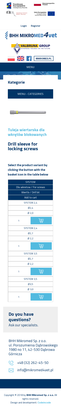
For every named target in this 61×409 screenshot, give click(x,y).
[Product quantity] (20, 220)
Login (24, 26)
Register (35, 26)
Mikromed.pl (44, 58)
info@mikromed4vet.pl (35, 370)
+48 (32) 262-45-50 (32, 362)
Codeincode (44, 402)
